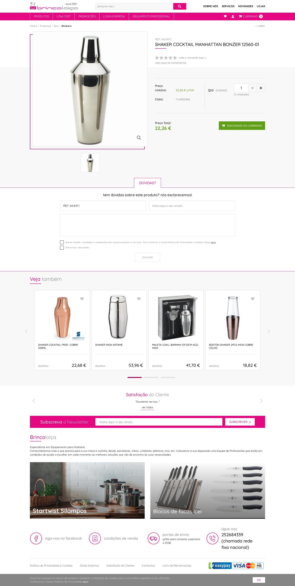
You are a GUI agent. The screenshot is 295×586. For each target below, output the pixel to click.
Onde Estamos (89, 565)
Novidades (245, 6)
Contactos (148, 565)
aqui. (86, 581)
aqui (213, 242)
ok (259, 580)
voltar (261, 26)
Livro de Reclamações (177, 565)
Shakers (67, 26)
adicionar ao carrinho (242, 125)
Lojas (261, 6)
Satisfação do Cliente (120, 565)
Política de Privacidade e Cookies (51, 565)
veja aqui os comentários (170, 62)
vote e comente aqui (191, 57)
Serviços (228, 6)
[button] (135, 377)
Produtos (41, 16)
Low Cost (64, 16)
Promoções (87, 16)
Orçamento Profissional (151, 16)
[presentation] (26, 331)
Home (33, 26)
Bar (56, 26)
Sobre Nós (210, 6)
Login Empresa (114, 16)
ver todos (147, 407)
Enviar (147, 257)
